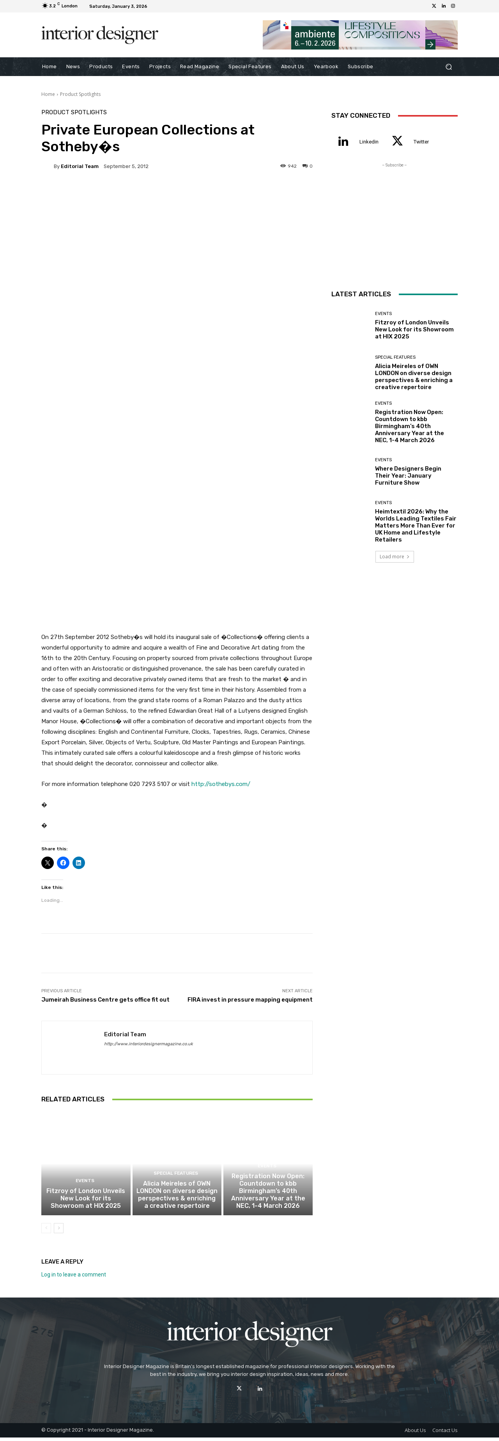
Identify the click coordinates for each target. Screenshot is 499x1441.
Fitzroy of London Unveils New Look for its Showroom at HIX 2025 (85, 1202)
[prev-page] (46, 1232)
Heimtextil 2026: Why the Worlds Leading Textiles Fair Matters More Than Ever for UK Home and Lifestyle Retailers (416, 525)
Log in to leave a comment (73, 1278)
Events (85, 1186)
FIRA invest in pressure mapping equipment (250, 999)
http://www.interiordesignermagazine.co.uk (148, 1044)
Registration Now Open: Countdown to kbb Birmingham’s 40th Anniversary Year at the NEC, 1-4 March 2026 (268, 1195)
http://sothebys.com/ (220, 784)
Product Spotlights (80, 94)
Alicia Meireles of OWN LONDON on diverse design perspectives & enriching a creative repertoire (177, 1199)
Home (48, 94)
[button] (448, 67)
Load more (395, 556)
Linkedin (369, 142)
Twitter (421, 142)
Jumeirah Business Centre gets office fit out (105, 999)
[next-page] (59, 1232)
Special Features (176, 1179)
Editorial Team (80, 166)
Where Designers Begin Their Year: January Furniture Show (408, 475)
